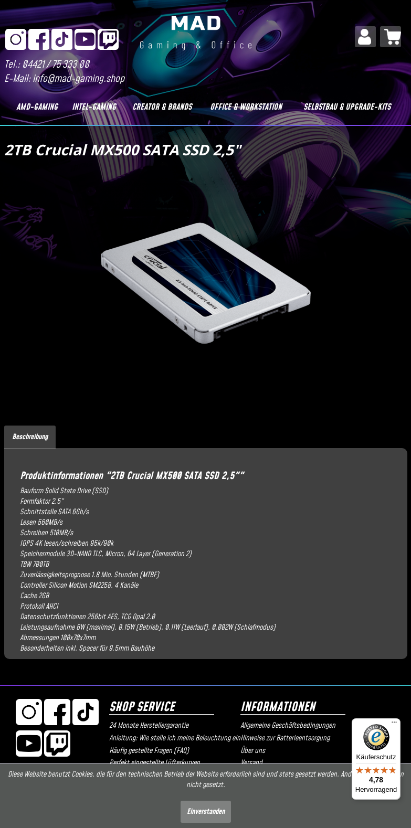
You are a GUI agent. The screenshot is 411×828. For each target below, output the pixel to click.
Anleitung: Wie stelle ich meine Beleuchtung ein (172, 738)
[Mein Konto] (365, 36)
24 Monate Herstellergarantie (148, 725)
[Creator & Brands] (161, 107)
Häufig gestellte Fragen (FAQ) (149, 751)
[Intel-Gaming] (94, 107)
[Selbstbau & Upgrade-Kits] (347, 107)
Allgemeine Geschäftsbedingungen (287, 725)
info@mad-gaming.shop (78, 79)
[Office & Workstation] (246, 107)
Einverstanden (206, 811)
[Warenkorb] (390, 36)
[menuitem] (365, 36)
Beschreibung (30, 437)
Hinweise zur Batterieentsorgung (285, 738)
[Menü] (394, 724)
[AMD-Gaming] (37, 107)
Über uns (252, 751)
